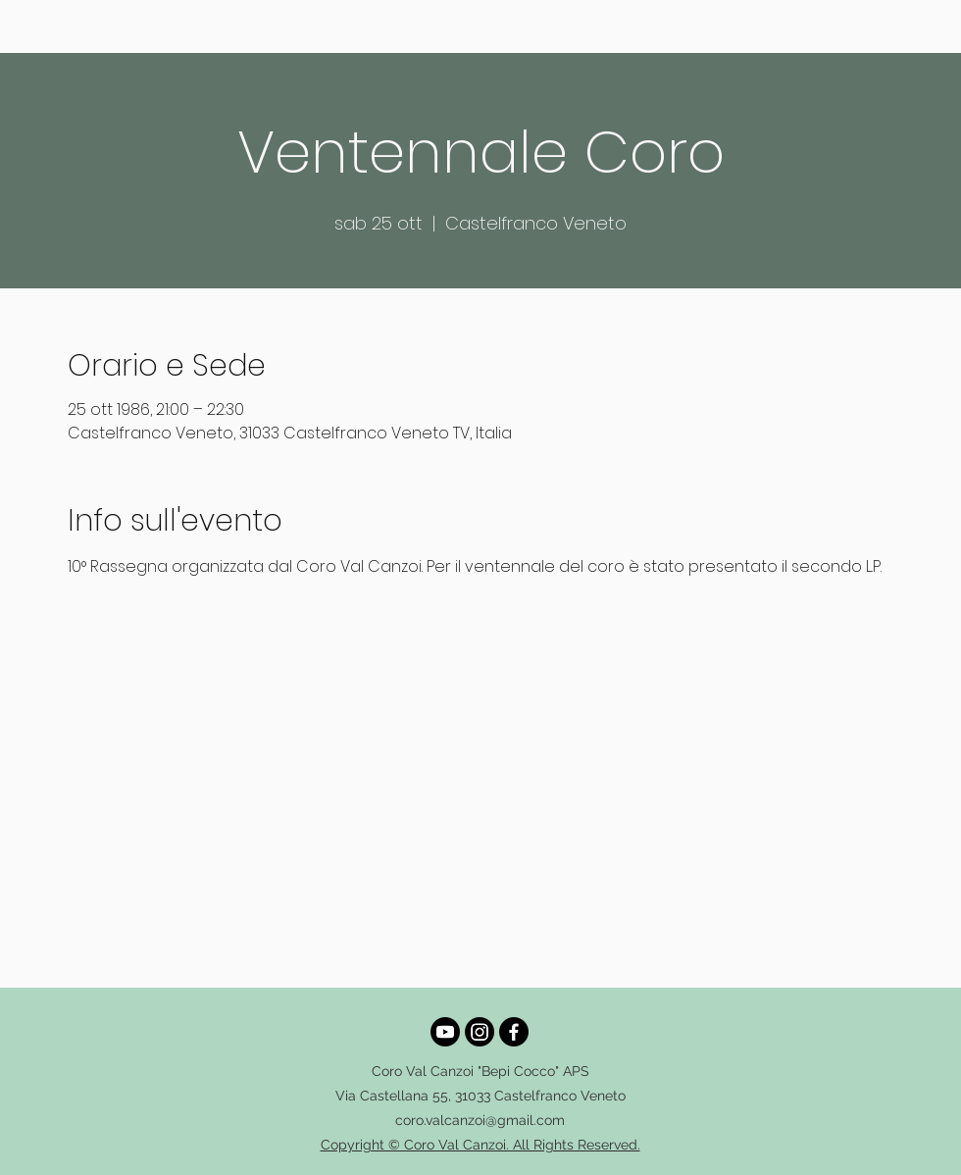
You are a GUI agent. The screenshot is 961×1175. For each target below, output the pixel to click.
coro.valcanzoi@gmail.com (480, 1120)
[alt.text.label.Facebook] (514, 1032)
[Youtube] (445, 1032)
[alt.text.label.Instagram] (479, 1032)
